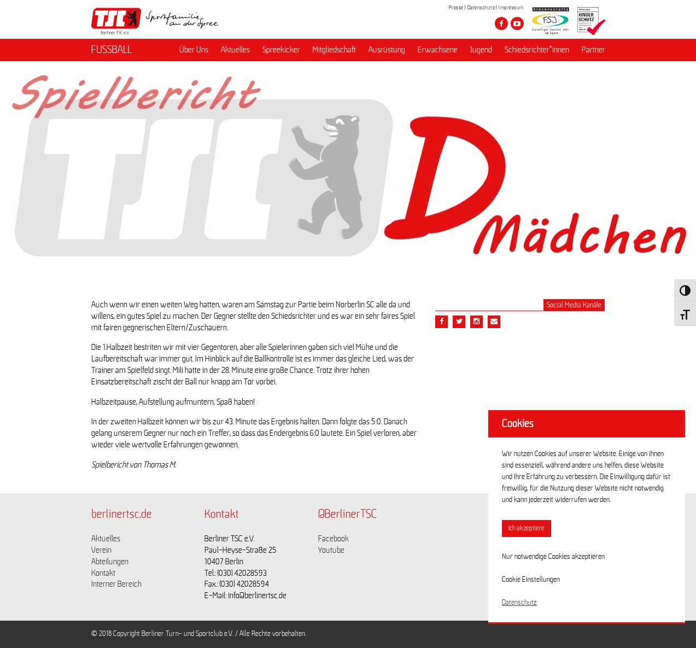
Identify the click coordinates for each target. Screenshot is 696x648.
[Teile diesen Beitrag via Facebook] (441, 322)
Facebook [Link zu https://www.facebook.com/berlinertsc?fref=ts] (333, 538)
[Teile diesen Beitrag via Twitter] (459, 322)
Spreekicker (281, 49)
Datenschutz (481, 7)
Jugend (481, 49)
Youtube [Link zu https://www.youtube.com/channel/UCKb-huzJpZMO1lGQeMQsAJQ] (331, 550)
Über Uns (193, 49)
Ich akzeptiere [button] (526, 528)
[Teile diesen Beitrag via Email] (476, 322)
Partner (593, 49)
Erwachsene (438, 49)
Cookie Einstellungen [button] (531, 579)
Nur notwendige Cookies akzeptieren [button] (553, 557)
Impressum (511, 7)
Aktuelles (235, 49)
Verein (101, 550)
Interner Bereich (116, 584)
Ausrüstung (387, 49)
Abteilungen (109, 561)
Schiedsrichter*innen (537, 49)
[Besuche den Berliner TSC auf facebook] (501, 23)
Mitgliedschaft (334, 49)
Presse (456, 7)
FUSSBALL (111, 49)
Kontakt (103, 573)
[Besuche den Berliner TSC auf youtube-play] (517, 23)
